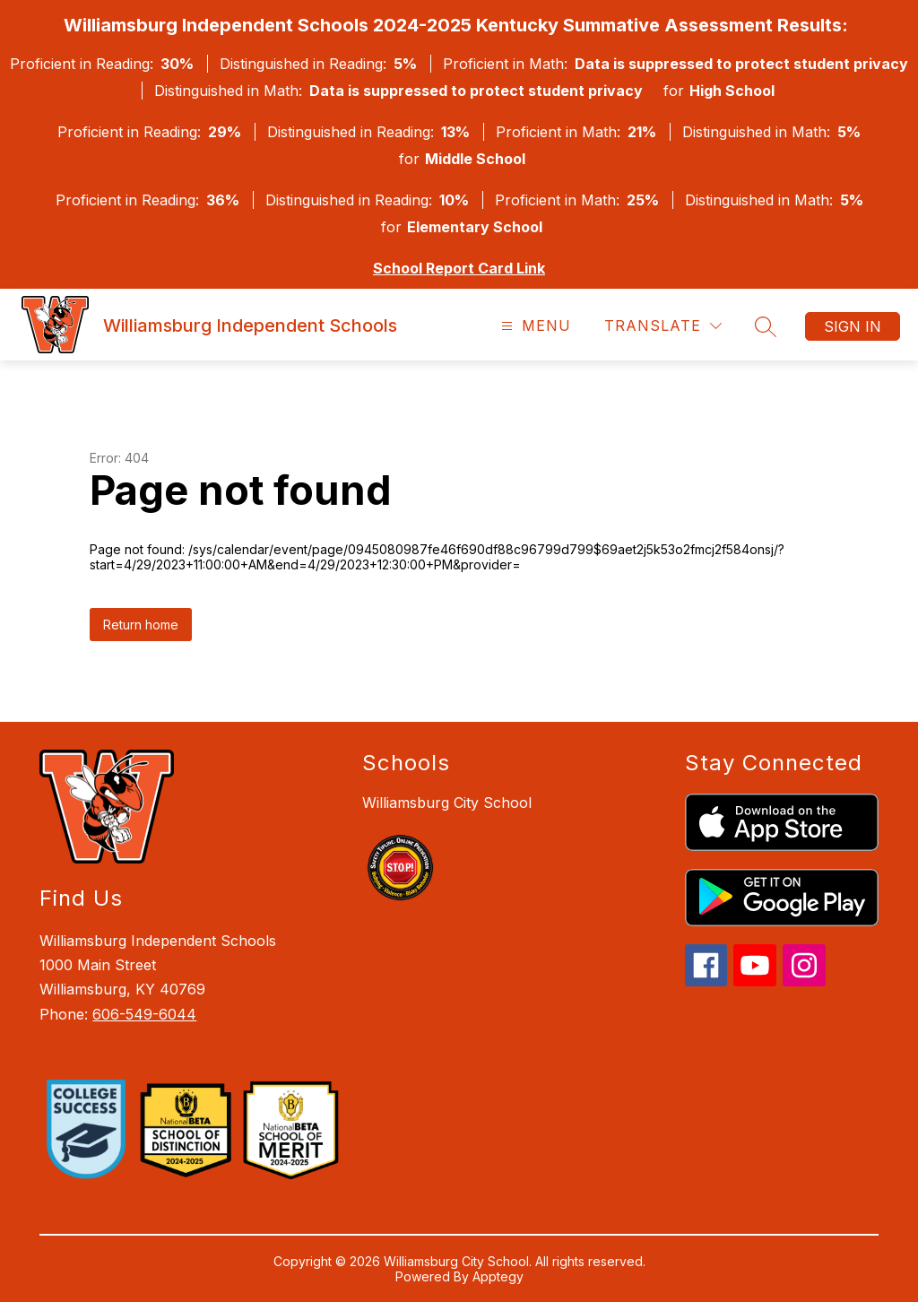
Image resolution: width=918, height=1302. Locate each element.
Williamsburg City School (447, 803)
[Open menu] (534, 326)
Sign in (852, 326)
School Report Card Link (459, 268)
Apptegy (498, 1276)
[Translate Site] (663, 326)
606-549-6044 (144, 1014)
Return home (140, 624)
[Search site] (765, 326)
